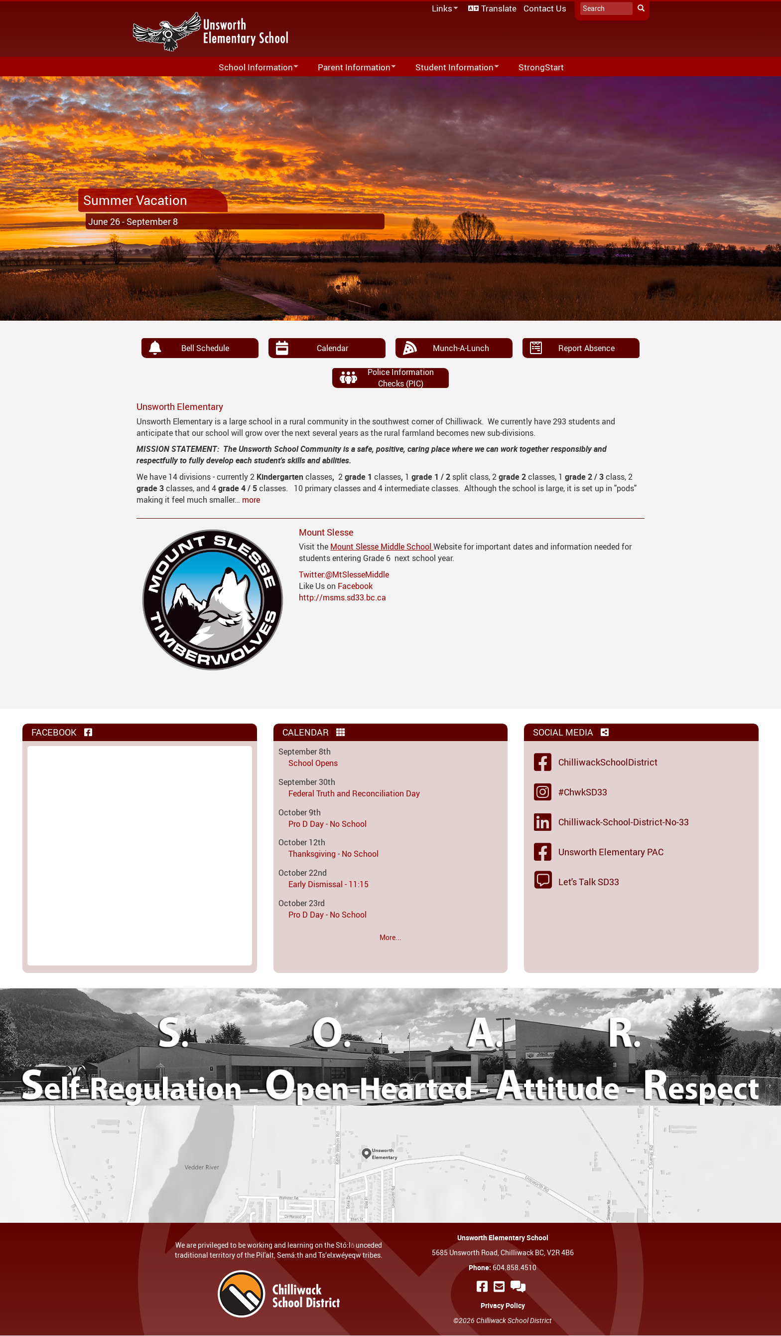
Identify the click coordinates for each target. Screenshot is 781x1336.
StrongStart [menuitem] (541, 67)
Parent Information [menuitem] (350, 67)
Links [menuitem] (443, 8)
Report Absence (586, 348)
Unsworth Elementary (179, 406)
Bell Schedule (205, 348)
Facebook (355, 585)
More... (390, 937)
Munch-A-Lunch (461, 348)
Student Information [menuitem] (450, 67)
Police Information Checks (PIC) (401, 378)
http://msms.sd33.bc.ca (342, 597)
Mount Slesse (326, 532)
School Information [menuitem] (252, 67)
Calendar (332, 348)
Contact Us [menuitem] (544, 8)
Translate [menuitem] (499, 8)
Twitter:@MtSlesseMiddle (344, 574)
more (251, 499)
